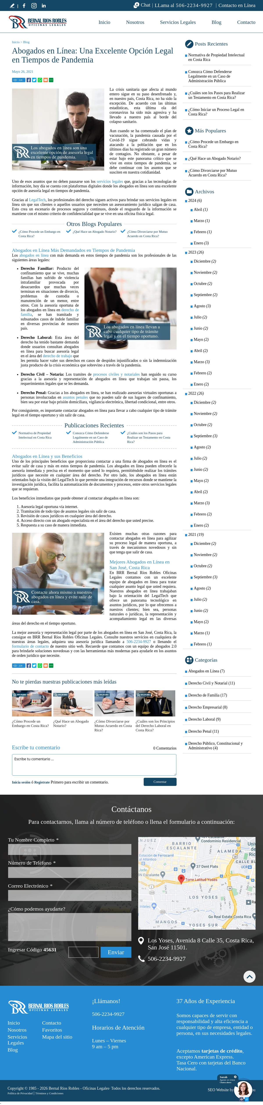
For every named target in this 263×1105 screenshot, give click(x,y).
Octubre (203, 283)
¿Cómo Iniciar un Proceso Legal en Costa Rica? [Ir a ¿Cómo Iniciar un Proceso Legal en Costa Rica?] (216, 111)
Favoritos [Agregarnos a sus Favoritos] (52, 1030)
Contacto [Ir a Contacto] (246, 22)
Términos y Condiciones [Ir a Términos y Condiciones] (49, 1093)
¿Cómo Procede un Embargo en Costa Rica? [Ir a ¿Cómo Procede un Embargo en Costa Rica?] (30, 723)
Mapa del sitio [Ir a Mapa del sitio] (57, 1037)
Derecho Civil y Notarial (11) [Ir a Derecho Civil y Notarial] (211, 683)
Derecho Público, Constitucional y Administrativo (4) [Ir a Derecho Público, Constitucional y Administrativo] (215, 745)
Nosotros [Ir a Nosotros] (135, 22)
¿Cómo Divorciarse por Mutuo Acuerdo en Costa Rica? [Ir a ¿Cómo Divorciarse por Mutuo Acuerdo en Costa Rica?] (113, 725)
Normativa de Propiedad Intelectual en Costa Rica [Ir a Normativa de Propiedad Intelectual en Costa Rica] (216, 57)
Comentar (160, 781)
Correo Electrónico (30, 886)
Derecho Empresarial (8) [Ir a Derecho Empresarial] (207, 707)
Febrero (203, 232)
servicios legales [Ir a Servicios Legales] (110, 181)
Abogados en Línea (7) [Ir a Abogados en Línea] (206, 671)
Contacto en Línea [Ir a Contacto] (237, 5)
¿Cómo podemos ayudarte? (36, 909)
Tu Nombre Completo (33, 840)
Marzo (202, 221)
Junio (201, 328)
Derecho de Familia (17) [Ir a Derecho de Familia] (207, 695)
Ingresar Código (32, 949)
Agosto (202, 306)
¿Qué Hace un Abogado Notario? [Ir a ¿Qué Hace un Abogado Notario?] (94, 231)
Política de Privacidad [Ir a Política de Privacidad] (20, 1093)
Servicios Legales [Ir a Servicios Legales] (178, 22)
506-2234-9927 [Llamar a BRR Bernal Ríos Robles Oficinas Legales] (194, 5)
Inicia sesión (21, 782)
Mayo (201, 339)
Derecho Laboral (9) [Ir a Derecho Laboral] (204, 719)
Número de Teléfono (32, 863)
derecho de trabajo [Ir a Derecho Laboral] (57, 356)
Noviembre (205, 272)
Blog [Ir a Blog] (217, 22)
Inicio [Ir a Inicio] (16, 42)
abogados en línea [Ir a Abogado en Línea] (33, 255)
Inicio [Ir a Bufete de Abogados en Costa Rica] (104, 22)
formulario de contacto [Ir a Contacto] (30, 646)
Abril (201, 209)
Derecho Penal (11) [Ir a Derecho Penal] (203, 731)
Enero (201, 243)
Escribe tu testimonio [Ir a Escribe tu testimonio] (12, 5)
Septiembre (205, 295)
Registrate (42, 782)
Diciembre (205, 261)
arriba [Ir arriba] (249, 977)
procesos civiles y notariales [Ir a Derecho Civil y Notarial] (116, 374)
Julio (200, 317)
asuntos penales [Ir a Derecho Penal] (75, 397)
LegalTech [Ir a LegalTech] (37, 200)
